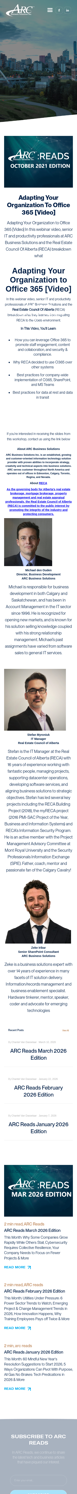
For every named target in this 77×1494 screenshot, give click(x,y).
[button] (50, 10)
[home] (20, 10)
